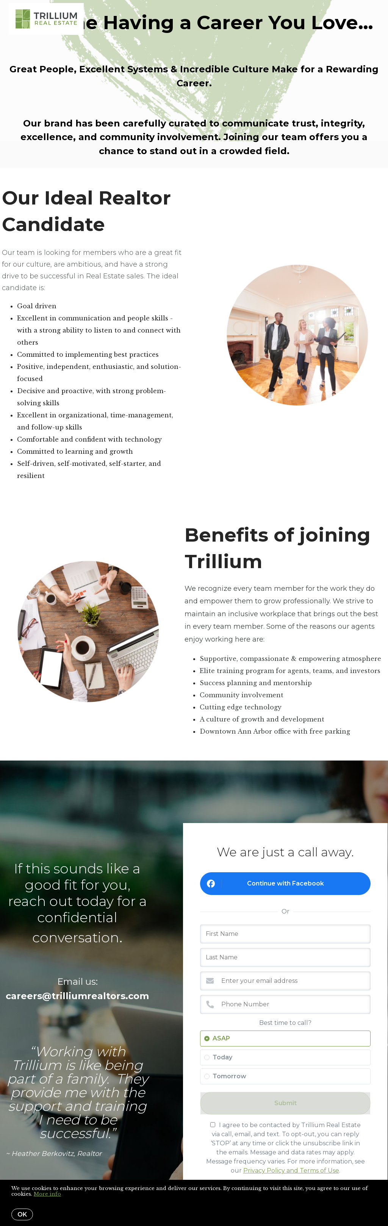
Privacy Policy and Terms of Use (291, 1170)
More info (47, 1194)
